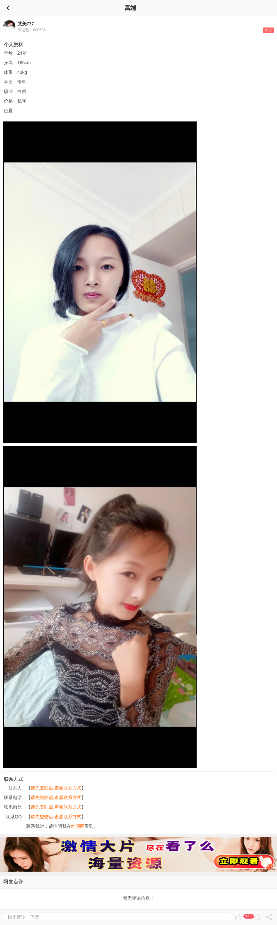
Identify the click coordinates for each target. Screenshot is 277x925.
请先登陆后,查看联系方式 (56, 787)
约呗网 (78, 826)
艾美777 (26, 23)
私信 (268, 30)
